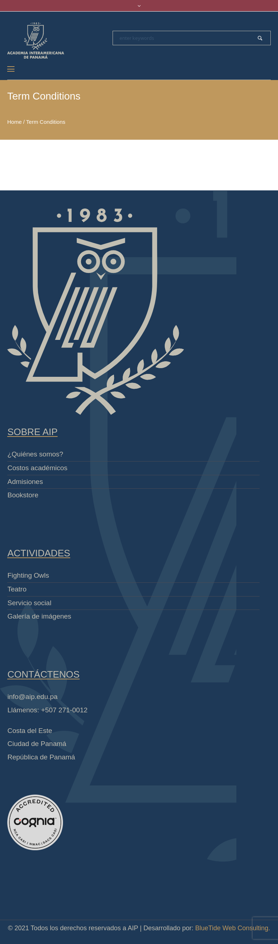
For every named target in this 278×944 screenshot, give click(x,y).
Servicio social (29, 603)
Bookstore (22, 495)
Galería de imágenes (39, 616)
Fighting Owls (28, 575)
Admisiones (25, 481)
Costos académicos (37, 468)
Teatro (16, 589)
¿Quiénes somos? (35, 454)
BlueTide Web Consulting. (232, 928)
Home (14, 122)
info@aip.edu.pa (32, 696)
